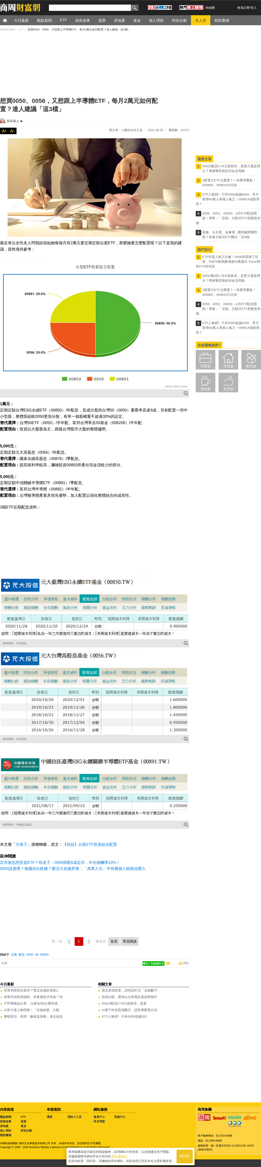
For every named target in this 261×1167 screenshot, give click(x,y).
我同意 (184, 1156)
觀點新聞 (5, 1117)
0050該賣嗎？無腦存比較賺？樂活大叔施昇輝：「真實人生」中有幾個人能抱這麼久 (73, 868)
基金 (23, 1126)
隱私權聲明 (119, 1156)
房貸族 (228, 366)
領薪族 (205, 366)
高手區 (228, 389)
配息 (22, 954)
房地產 (4, 1126)
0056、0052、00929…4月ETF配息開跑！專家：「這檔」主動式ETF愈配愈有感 (228, 218)
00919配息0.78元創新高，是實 (124, 1003)
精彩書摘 (5, 1135)
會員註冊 (243, 7)
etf (36, 954)
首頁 (9, 20)
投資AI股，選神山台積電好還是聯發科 (129, 997)
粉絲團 (210, 7)
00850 (44, 954)
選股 (49, 1117)
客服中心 (119, 1117)
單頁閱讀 (130, 941)
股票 (23, 1121)
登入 (253, 7)
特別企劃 (26, 1130)
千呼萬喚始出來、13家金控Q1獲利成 (31, 1003)
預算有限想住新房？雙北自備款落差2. (31, 990)
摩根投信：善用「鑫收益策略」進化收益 (33, 1016)
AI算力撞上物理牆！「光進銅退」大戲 (31, 1010)
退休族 (205, 389)
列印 (186, 963)
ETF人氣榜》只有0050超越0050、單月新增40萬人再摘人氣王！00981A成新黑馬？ (227, 199)
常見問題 (99, 1121)
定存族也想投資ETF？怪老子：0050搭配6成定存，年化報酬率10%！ (60, 862)
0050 (30, 954)
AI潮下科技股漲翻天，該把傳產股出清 (129, 1010)
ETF (23, 1117)
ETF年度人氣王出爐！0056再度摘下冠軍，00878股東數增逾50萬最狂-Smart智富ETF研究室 (228, 261)
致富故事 (5, 1121)
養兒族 (251, 366)
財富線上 (13, 121)
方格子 (21, 844)
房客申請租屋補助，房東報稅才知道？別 (33, 997)
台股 (14, 954)
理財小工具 (74, 1117)
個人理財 (5, 1130)
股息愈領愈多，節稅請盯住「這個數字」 (131, 990)
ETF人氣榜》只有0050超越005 (124, 1016)
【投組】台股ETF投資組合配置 (90, 844)
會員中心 (99, 1117)
